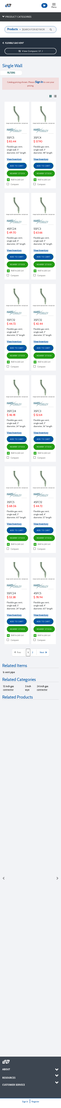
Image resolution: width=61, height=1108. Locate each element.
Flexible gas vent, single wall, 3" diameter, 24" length (16, 423)
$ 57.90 (38, 141)
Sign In (25, 1101)
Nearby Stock (17, 173)
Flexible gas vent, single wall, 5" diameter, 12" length (16, 332)
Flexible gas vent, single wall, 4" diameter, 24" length (16, 240)
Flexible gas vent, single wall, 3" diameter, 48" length (43, 149)
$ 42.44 (38, 323)
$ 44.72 (11, 323)
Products (12, 29)
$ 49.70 (11, 232)
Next (43, 652)
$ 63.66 (38, 232)
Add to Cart (17, 166)
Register (35, 1101)
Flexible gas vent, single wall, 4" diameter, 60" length (43, 605)
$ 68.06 (11, 506)
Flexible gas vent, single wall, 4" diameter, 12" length (43, 514)
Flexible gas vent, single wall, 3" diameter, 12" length (43, 332)
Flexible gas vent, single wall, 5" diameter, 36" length (43, 240)
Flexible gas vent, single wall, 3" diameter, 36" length (43, 423)
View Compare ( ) (31, 51)
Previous (3, 878)
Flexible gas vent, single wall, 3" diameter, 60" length (16, 514)
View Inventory (14, 159)
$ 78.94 (38, 597)
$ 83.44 (11, 141)
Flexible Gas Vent (12, 43)
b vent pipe (9, 672)
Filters (11, 72)
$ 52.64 (38, 415)
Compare (13, 184)
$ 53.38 (11, 597)
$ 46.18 (11, 415)
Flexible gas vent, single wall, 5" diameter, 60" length (16, 149)
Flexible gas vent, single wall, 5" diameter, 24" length (16, 605)
